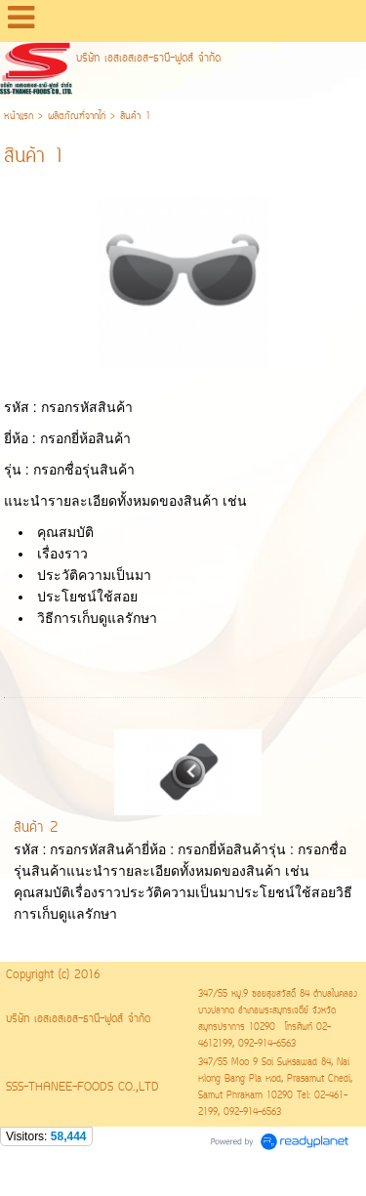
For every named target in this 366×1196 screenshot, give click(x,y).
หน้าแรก (18, 116)
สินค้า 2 (36, 828)
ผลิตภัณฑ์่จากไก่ (76, 116)
